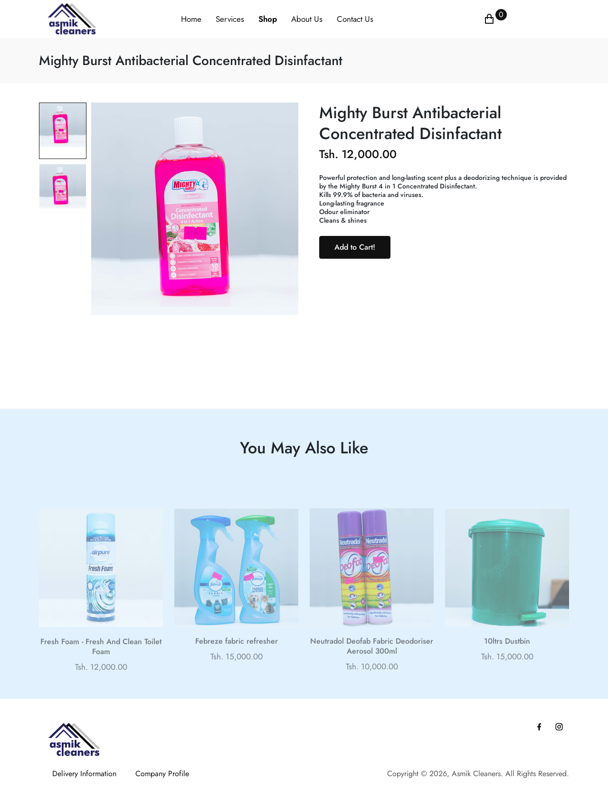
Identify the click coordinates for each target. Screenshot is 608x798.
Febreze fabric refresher (236, 651)
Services (230, 19)
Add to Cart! (354, 247)
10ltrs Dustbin (507, 651)
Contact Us (355, 19)
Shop (267, 19)
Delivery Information (84, 773)
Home (191, 19)
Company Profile (162, 773)
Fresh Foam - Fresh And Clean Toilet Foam (101, 657)
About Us (307, 19)
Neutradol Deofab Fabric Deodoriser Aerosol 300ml (371, 656)
